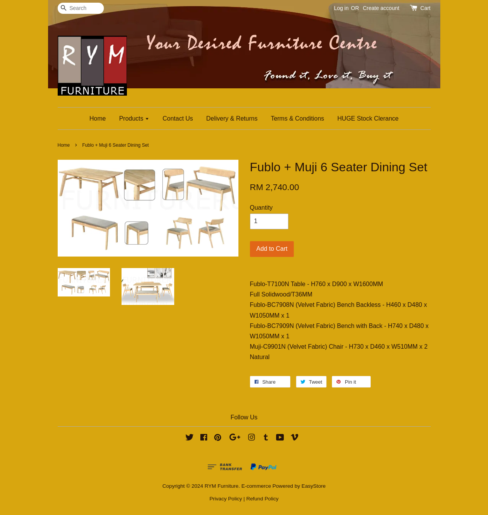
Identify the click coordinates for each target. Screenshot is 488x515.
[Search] (81, 8)
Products (134, 118)
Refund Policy (262, 499)
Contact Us (178, 118)
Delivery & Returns (231, 118)
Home (98, 118)
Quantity (261, 207)
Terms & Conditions (297, 118)
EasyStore (313, 486)
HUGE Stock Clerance (367, 118)
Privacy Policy (226, 499)
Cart (425, 8)
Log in (341, 8)
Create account (381, 8)
